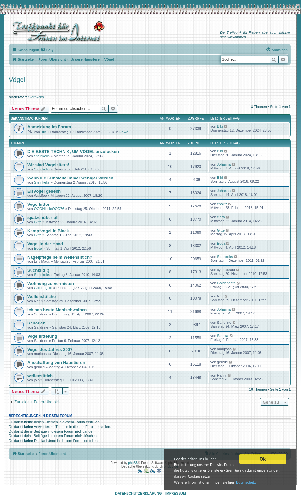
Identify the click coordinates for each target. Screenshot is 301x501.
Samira (222, 336)
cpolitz (222, 204)
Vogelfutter (38, 204)
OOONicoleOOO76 (49, 209)
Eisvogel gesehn (44, 191)
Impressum (175, 493)
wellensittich (40, 375)
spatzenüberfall (42, 217)
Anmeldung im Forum (49, 126)
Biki (44, 132)
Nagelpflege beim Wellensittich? (59, 257)
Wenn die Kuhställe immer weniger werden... (72, 178)
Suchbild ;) (38, 270)
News (123, 132)
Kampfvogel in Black (48, 230)
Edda (38, 248)
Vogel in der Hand (45, 243)
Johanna (224, 164)
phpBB (133, 463)
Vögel (17, 79)
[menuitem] (46, 50)
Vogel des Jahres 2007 (50, 349)
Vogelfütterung (42, 336)
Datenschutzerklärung (138, 493)
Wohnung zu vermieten (50, 283)
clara (221, 217)
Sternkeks (36, 97)
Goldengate (43, 288)
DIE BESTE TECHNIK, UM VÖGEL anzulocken (73, 151)
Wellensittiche (41, 296)
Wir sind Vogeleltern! (48, 164)
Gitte (37, 222)
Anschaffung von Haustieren (56, 362)
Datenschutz (187, 482)
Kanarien (36, 323)
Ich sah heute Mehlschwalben (57, 309)
